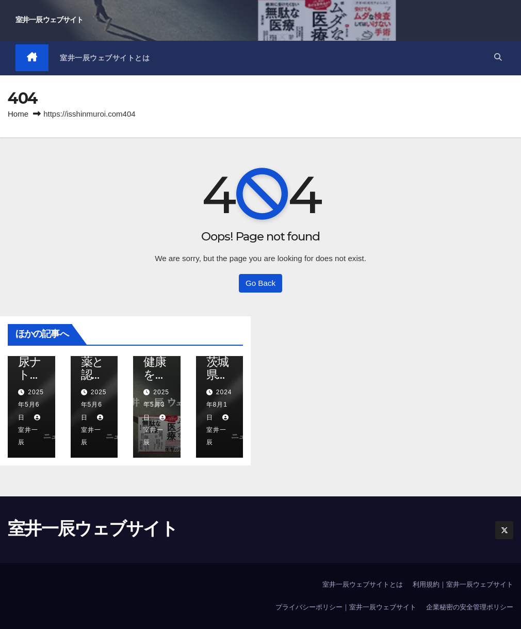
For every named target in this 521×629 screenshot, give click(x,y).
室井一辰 (30, 430)
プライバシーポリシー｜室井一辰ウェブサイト (345, 607)
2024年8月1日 (219, 405)
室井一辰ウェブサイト (49, 19)
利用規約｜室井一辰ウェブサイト (463, 584)
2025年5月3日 (156, 405)
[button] (497, 57)
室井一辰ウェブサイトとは (105, 57)
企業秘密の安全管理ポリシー (469, 607)
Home (18, 113)
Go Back (260, 283)
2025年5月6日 (31, 405)
